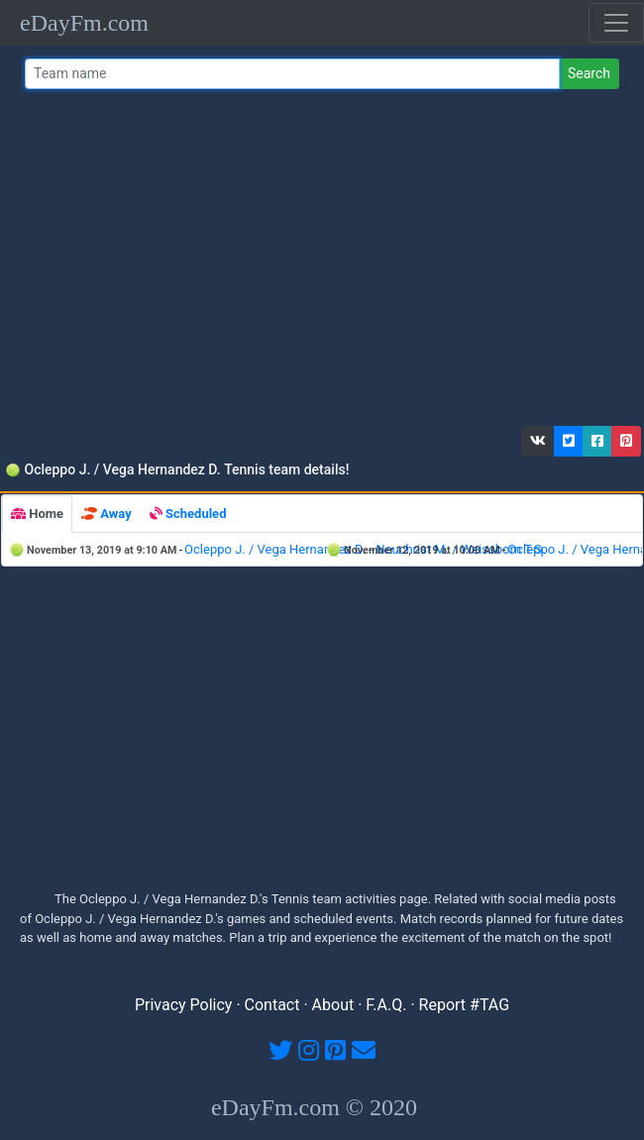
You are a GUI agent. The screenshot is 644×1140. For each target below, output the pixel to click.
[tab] (37, 514)
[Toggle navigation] (616, 23)
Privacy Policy (184, 1004)
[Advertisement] (319, 262)
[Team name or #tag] (292, 73)
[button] (538, 441)
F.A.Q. (386, 1004)
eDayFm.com (84, 23)
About (333, 1004)
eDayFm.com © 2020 (314, 1107)
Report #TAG (464, 1004)
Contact (272, 1004)
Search (589, 73)
